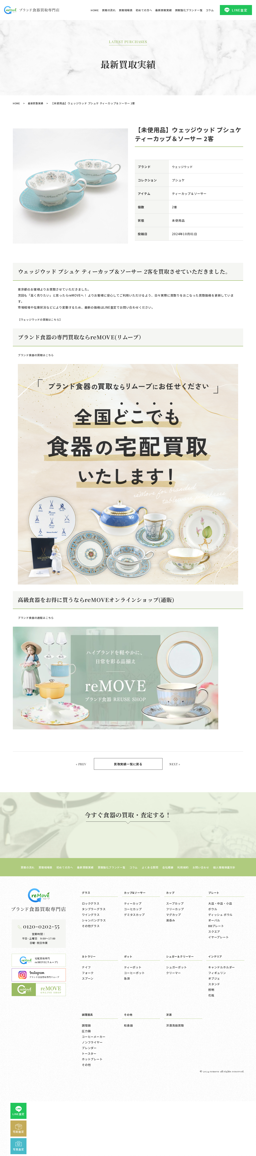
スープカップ (175, 948)
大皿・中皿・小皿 (220, 948)
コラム (210, 10)
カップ (171, 937)
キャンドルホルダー (221, 1012)
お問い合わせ (209, 912)
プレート (214, 937)
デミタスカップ (134, 959)
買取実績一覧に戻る (128, 763)
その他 (86, 1109)
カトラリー (90, 1001)
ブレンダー (89, 1092)
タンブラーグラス (94, 954)
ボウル (212, 954)
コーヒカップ (133, 954)
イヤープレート (218, 982)
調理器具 (88, 1059)
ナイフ (86, 1012)
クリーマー (173, 1017)
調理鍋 (86, 1070)
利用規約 (189, 912)
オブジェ (214, 1023)
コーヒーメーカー (93, 1081)
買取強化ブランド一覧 (189, 10)
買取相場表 (126, 10)
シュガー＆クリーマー (182, 1001)
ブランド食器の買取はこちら (38, 355)
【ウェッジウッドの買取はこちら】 (43, 319)
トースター (89, 1098)
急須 (127, 1023)
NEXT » (173, 763)
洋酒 (169, 1059)
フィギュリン (217, 1017)
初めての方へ (144, 10)
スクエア (214, 976)
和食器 (128, 1070)
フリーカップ (175, 954)
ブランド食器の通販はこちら (38, 617)
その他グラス (91, 970)
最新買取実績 (163, 10)
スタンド (214, 1029)
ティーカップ (133, 948)
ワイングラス (91, 959)
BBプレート (216, 970)
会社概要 (172, 912)
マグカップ (173, 959)
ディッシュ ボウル (220, 959)
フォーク (88, 1017)
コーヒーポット (134, 1017)
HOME (95, 10)
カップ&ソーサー (136, 937)
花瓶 (211, 1040)
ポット (128, 1001)
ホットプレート (92, 1104)
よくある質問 (152, 912)
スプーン (87, 1023)
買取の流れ (109, 10)
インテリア (216, 1001)
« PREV (82, 763)
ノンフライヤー (92, 1087)
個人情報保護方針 (235, 912)
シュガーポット (176, 1012)
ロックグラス (91, 948)
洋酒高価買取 (175, 1070)
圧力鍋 (86, 1076)
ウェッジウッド (183, 167)
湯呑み (170, 965)
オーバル (214, 965)
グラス (86, 937)
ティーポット (133, 1012)
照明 (211, 1034)
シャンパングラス (94, 965)
